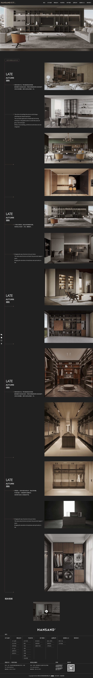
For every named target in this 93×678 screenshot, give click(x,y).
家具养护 (49, 643)
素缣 (25, 655)
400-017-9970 (12, 669)
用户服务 (69, 2)
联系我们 (89, 2)
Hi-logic (14, 648)
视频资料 (14, 653)
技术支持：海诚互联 (59, 676)
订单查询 (49, 646)
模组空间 (56, 2)
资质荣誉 (14, 646)
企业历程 (14, 643)
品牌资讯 (14, 651)
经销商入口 (82, 2)
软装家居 (26, 658)
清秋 (25, 648)
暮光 (25, 643)
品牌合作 (75, 2)
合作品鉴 (61, 643)
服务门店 (61, 641)
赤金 (25, 646)
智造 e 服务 (49, 641)
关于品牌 (49, 2)
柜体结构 (37, 641)
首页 (44, 2)
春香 (25, 651)
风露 (25, 653)
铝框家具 (37, 643)
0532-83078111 (10, 667)
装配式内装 (37, 646)
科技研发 (62, 2)
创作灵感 (26, 641)
